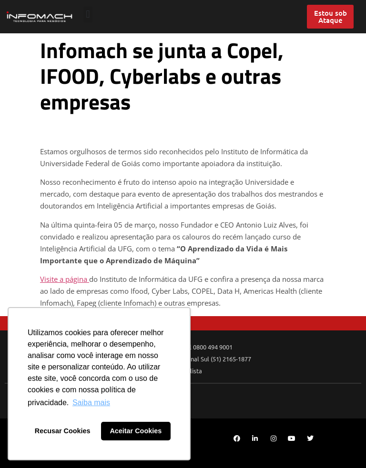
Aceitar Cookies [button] (136, 431)
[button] (87, 14)
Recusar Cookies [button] (63, 431)
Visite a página (64, 279)
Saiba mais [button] (91, 402)
